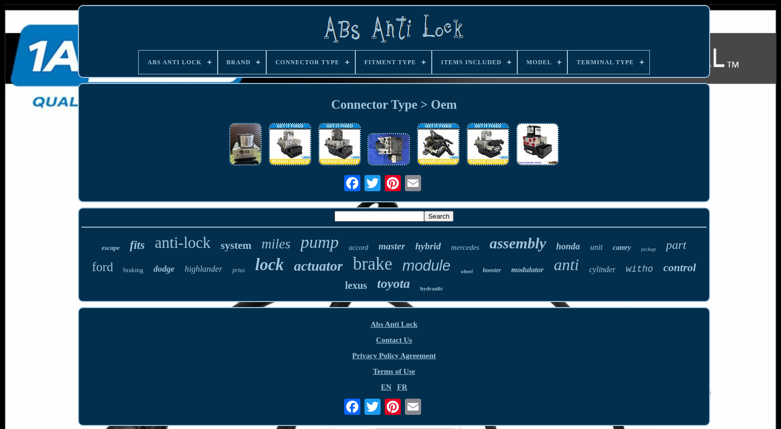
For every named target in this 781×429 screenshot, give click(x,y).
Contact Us (394, 340)
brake (372, 264)
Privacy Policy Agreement (394, 356)
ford (102, 267)
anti (566, 264)
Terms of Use (394, 371)
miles (276, 243)
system (236, 245)
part (676, 244)
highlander (204, 269)
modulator (527, 270)
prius (238, 270)
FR (402, 387)
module (426, 266)
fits (137, 245)
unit (596, 247)
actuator (318, 266)
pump (320, 242)
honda (568, 246)
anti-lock (183, 242)
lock (269, 264)
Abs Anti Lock (394, 324)
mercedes (465, 247)
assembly (517, 243)
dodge (164, 269)
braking (133, 270)
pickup (648, 249)
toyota (393, 283)
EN (386, 387)
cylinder (602, 269)
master (392, 246)
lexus (356, 285)
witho (639, 269)
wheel (467, 271)
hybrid (428, 246)
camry (622, 247)
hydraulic (431, 288)
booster (492, 270)
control (679, 267)
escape (110, 247)
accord (358, 247)
